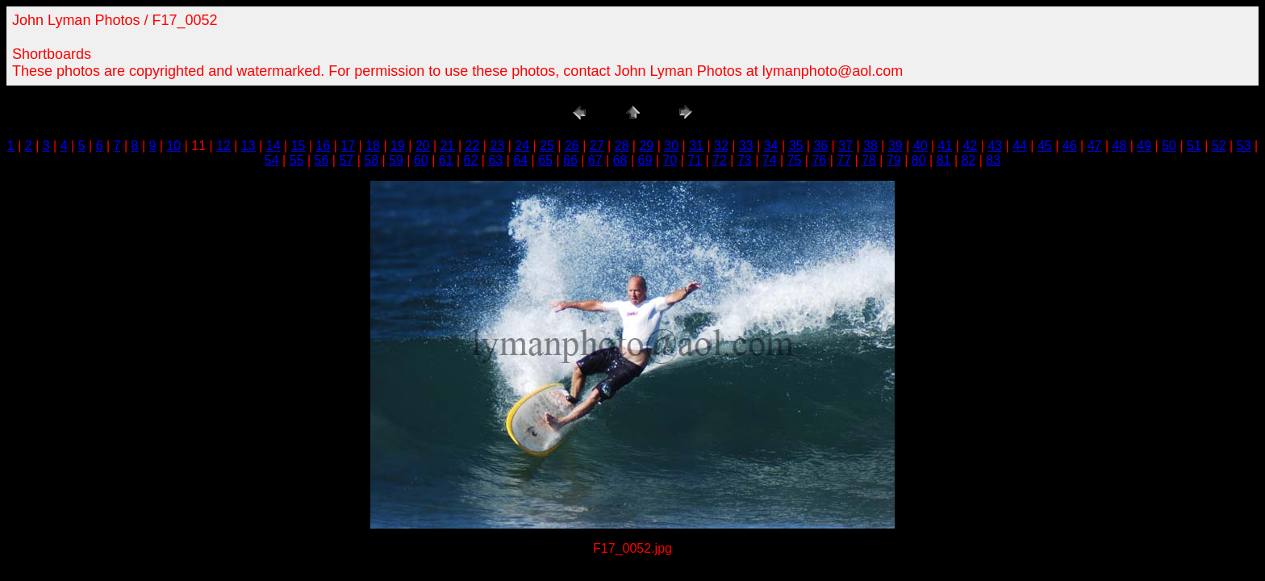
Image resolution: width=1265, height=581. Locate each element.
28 (622, 146)
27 (597, 146)
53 (1244, 146)
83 (993, 160)
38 (870, 146)
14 (273, 146)
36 (820, 146)
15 (298, 146)
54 (272, 160)
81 (944, 160)
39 (895, 146)
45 (1044, 146)
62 (471, 160)
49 (1144, 146)
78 (869, 160)
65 (545, 160)
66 (570, 160)
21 (447, 146)
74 (769, 160)
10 (173, 146)
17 (347, 146)
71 (694, 160)
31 (696, 146)
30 (671, 146)
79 (894, 160)
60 (421, 160)
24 (522, 146)
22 (473, 146)
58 (371, 160)
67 (595, 160)
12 (223, 146)
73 (744, 160)
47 (1095, 146)
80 (919, 160)
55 (297, 160)
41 (945, 146)
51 (1194, 146)
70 (669, 160)
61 (446, 160)
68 (620, 160)
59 (396, 160)
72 (719, 160)
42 (969, 146)
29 (646, 146)
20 (422, 146)
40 (920, 146)
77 (844, 160)
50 (1169, 146)
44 (1019, 146)
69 (645, 160)
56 (322, 160)
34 (771, 146)
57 (346, 160)
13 (248, 146)
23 (497, 146)
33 (746, 146)
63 (495, 160)
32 (721, 146)
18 (372, 146)
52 (1219, 146)
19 (397, 146)
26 (572, 146)
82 (968, 160)
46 (1070, 146)
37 (845, 146)
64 (520, 160)
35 (796, 146)
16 (323, 146)
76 (819, 160)
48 (1120, 146)
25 (547, 146)
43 (994, 146)
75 (794, 160)
